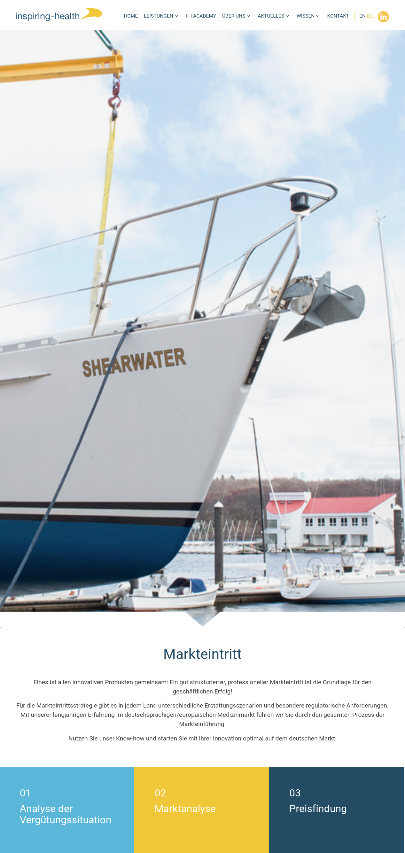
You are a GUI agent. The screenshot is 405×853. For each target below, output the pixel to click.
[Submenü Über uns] (248, 16)
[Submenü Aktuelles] (287, 16)
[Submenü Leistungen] (176, 16)
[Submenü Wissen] (318, 16)
